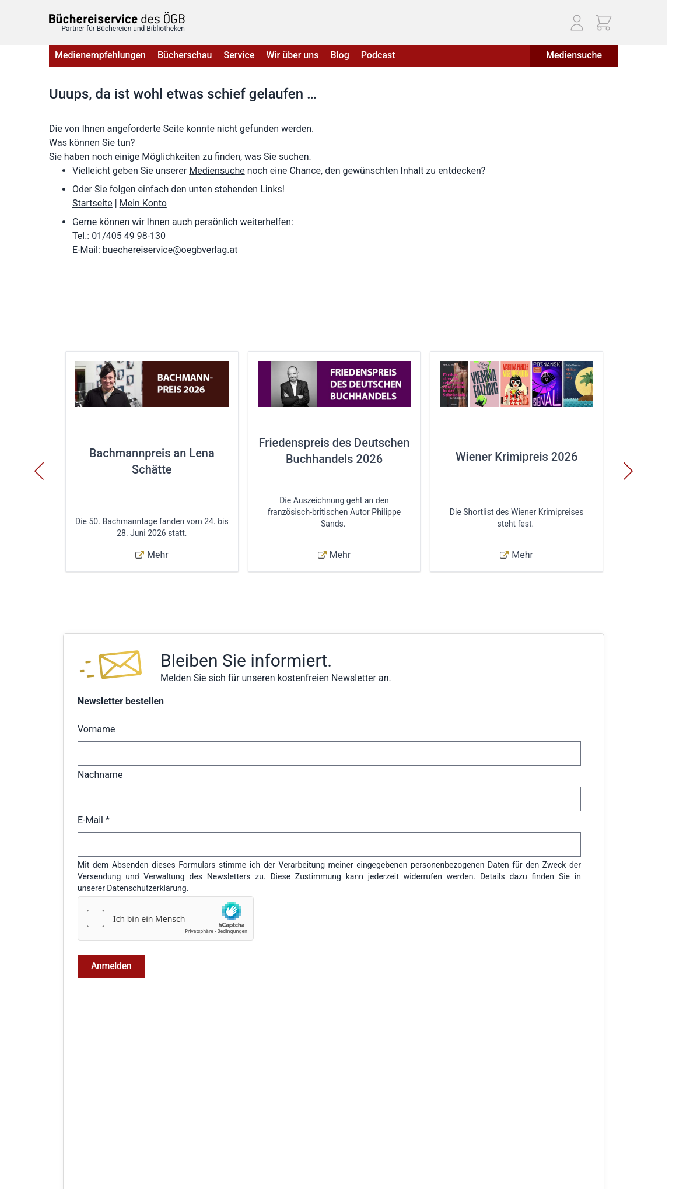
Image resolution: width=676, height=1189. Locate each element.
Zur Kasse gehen (300, 1146)
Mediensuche (574, 55)
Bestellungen (293, 1097)
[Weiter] (628, 471)
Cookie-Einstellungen (87, 1162)
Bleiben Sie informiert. (246, 660)
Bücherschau (184, 55)
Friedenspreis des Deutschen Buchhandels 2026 (334, 451)
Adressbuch (291, 1113)
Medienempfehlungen (100, 55)
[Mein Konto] (577, 22)
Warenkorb (289, 1130)
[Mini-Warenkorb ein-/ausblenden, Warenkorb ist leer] (603, 22)
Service (238, 55)
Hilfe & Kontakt (167, 1097)
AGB (57, 1064)
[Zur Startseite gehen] (117, 18)
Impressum (69, 1081)
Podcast (378, 55)
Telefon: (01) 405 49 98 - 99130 (539, 1099)
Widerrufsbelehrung (84, 1113)
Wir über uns (292, 55)
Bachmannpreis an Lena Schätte (152, 461)
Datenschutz (71, 1097)
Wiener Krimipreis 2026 (516, 457)
